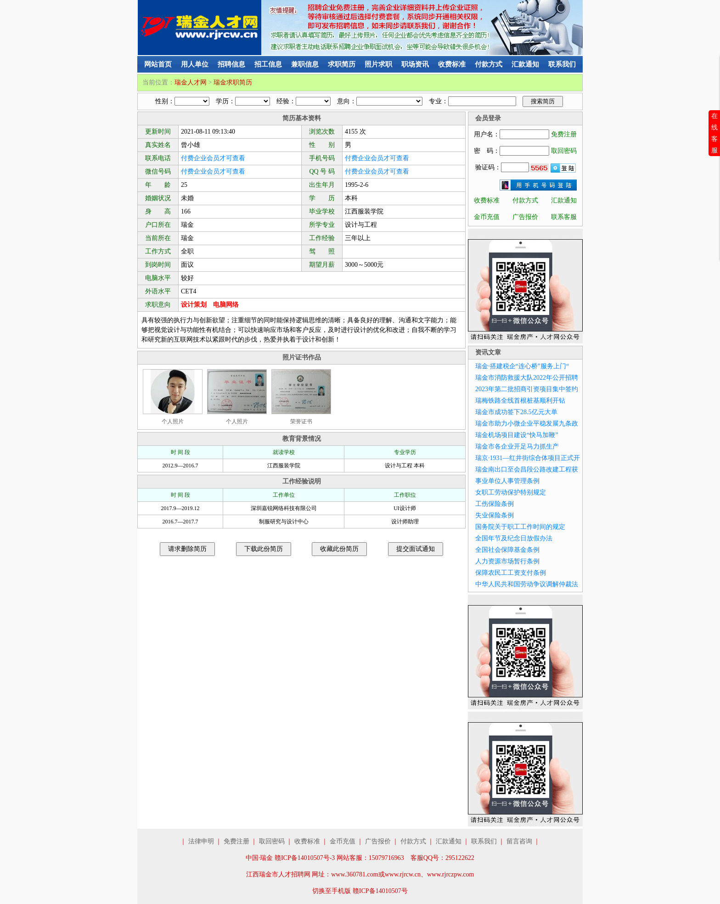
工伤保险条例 (494, 503)
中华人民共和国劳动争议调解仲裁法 (526, 584)
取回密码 (564, 150)
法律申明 (201, 841)
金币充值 (487, 216)
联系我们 (562, 64)
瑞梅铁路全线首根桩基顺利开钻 (520, 400)
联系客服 (564, 216)
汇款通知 (525, 64)
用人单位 (194, 64)
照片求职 (378, 64)
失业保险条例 (494, 515)
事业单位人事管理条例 (507, 480)
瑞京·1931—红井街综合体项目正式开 (527, 458)
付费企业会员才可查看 (213, 158)
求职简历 (341, 64)
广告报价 (525, 216)
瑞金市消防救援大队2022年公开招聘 (526, 377)
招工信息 (268, 64)
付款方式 (488, 64)
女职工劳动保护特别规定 (510, 492)
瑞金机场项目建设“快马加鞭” (516, 435)
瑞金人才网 (190, 82)
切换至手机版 (331, 890)
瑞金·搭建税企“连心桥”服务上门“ (522, 366)
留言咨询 (519, 841)
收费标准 (452, 64)
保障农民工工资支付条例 (510, 572)
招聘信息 (231, 64)
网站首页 (158, 64)
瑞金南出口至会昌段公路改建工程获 (526, 469)
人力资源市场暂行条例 (507, 561)
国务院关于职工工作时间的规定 (520, 526)
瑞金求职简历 (233, 82)
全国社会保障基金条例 (507, 549)
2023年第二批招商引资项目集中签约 (526, 389)
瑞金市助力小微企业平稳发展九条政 (526, 423)
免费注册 (564, 134)
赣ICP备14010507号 (380, 890)
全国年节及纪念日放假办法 (513, 538)
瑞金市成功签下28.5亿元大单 (516, 412)
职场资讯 (415, 64)
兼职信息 (305, 64)
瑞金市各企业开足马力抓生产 (517, 446)
